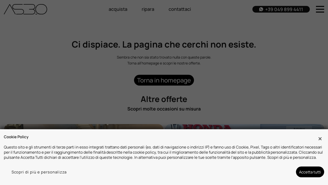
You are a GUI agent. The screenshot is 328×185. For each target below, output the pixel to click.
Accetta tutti (310, 171)
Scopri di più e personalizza (39, 171)
